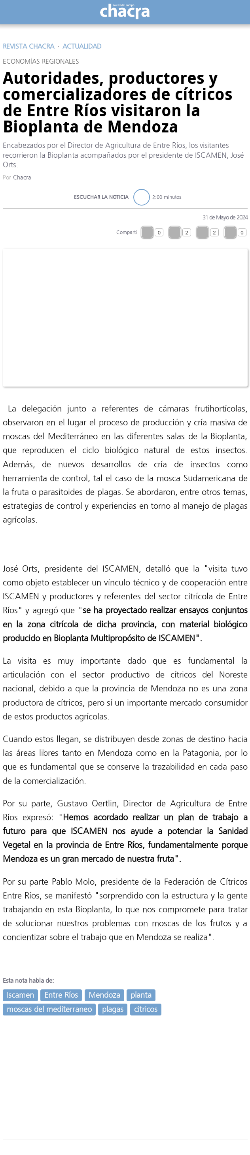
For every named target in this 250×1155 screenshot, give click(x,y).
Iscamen (20, 995)
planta (141, 995)
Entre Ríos (61, 995)
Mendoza (104, 995)
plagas (112, 1009)
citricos (145, 1009)
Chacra (22, 177)
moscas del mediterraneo (49, 1009)
